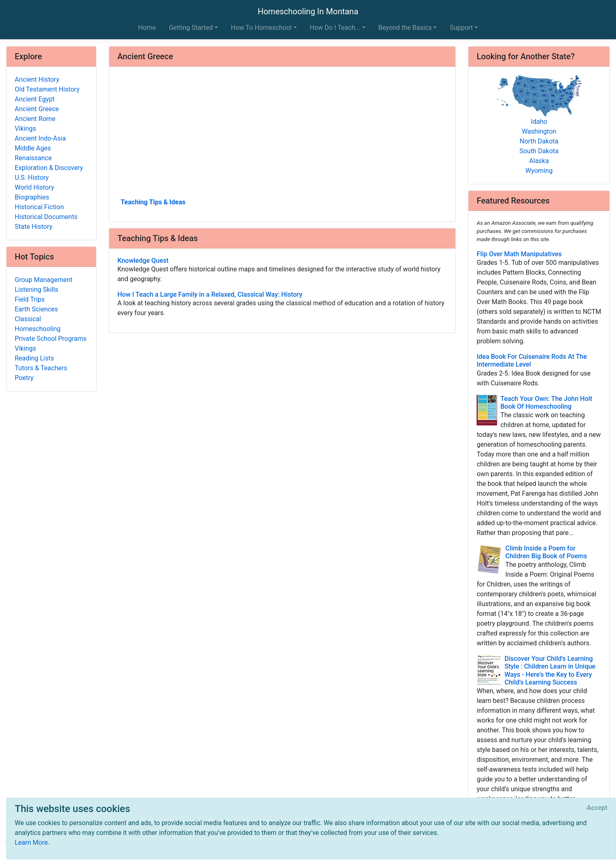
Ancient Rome (35, 119)
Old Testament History (47, 89)
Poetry (24, 378)
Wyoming (539, 171)
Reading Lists (34, 358)
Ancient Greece (37, 109)
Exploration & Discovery (49, 168)
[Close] (597, 808)
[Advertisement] (282, 135)
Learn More (31, 842)
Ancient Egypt (35, 99)
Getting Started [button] (191, 27)
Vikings (25, 128)
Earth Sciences (36, 309)
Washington (539, 131)
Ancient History (37, 79)
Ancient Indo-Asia (40, 138)
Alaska (539, 161)
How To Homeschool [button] (261, 27)
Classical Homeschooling (37, 324)
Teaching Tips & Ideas (153, 202)
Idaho (539, 121)
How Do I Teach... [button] (335, 27)
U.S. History (32, 177)
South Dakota (539, 151)
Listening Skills (36, 289)
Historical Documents (46, 217)
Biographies (32, 197)
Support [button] (461, 27)
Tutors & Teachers (41, 368)
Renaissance (33, 158)
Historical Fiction (39, 207)
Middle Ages (33, 148)
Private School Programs (51, 338)
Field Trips (30, 299)
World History (34, 187)
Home (147, 27)
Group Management (43, 280)
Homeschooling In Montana (308, 11)
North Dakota (539, 141)
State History (33, 226)
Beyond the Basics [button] (405, 27)
